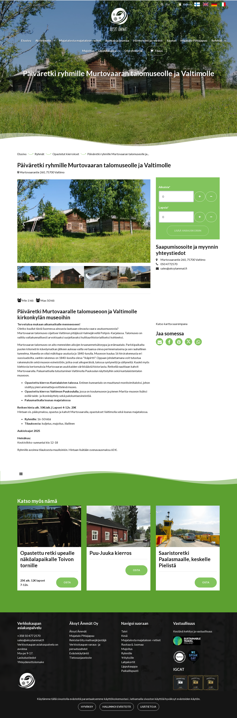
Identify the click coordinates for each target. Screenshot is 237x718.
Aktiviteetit (43, 40)
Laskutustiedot (26, 657)
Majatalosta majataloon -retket (141, 640)
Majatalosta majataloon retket (80, 40)
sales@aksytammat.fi (173, 268)
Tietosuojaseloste (80, 657)
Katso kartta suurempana (171, 324)
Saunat (171, 40)
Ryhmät (217, 40)
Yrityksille (127, 657)
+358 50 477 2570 (28, 635)
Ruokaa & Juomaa (132, 644)
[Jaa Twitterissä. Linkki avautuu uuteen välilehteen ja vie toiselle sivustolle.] (190, 342)
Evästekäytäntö (79, 653)
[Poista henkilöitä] (211, 197)
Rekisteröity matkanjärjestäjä (87, 640)
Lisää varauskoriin (187, 230)
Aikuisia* (164, 187)
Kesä (124, 635)
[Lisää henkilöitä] (199, 197)
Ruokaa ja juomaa (117, 40)
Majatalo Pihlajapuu (193, 40)
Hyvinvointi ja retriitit (148, 40)
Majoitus (88, 50)
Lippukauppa (107, 50)
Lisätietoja (148, 706)
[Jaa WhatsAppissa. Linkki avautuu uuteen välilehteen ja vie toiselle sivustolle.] (199, 342)
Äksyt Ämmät (78, 631)
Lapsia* (164, 207)
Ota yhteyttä (133, 50)
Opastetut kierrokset (66, 154)
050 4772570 (168, 264)
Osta (67, 582)
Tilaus (159, 50)
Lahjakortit (128, 662)
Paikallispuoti (129, 670)
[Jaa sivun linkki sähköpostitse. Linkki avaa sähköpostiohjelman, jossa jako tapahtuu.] (161, 342)
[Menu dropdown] (53, 40)
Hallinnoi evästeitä (116, 706)
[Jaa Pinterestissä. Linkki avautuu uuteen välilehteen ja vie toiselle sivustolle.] (180, 342)
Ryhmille (126, 653)
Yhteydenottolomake (30, 662)
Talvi (124, 631)
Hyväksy (87, 706)
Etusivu (26, 40)
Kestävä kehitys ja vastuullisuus (192, 631)
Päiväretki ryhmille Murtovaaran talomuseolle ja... (118, 154)
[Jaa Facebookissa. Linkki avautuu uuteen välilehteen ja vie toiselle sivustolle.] (170, 342)
